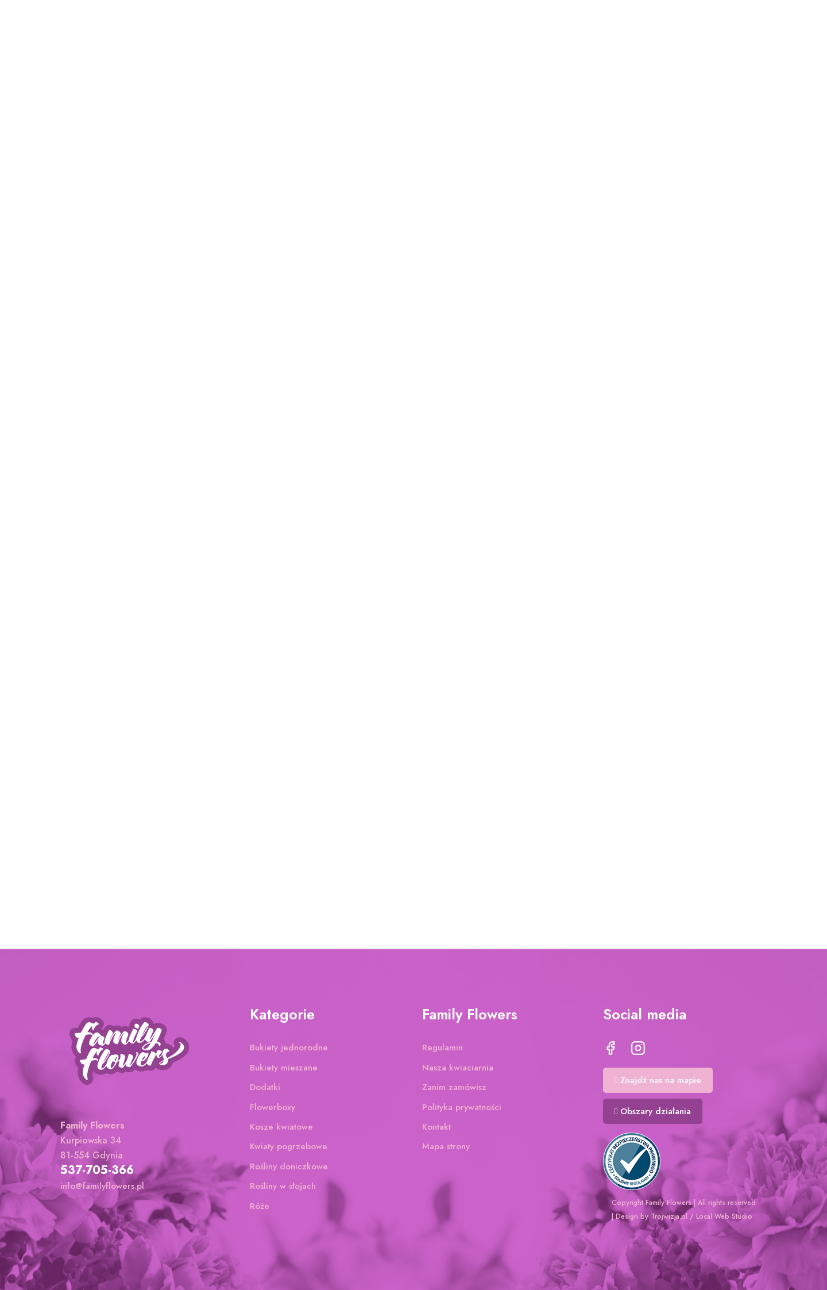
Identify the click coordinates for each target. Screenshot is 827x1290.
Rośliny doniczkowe (289, 1169)
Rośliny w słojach (283, 1189)
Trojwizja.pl (669, 1216)
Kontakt (436, 1129)
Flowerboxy (272, 1110)
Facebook (610, 1051)
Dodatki (265, 1090)
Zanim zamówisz (454, 1090)
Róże (259, 1209)
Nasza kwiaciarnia (457, 1070)
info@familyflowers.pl (102, 1189)
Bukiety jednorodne (289, 1051)
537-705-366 (97, 1173)
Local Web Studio (724, 1216)
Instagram (638, 1051)
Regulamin (442, 1051)
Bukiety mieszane (284, 1070)
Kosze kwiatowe (281, 1129)
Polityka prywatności (461, 1110)
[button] (658, 1083)
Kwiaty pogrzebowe (288, 1149)
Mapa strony (446, 1149)
